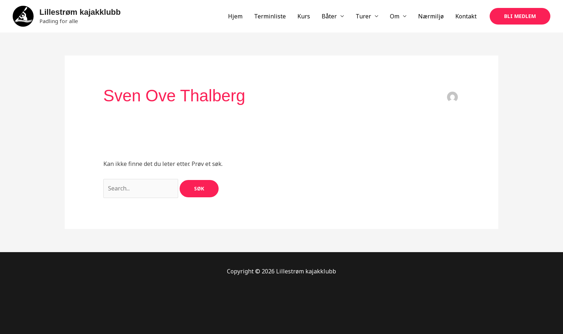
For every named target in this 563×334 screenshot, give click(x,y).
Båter (329, 16)
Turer (363, 16)
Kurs (303, 16)
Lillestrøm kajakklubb (80, 12)
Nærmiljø (431, 16)
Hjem (235, 16)
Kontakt (466, 16)
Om (394, 16)
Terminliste (270, 16)
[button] (520, 16)
